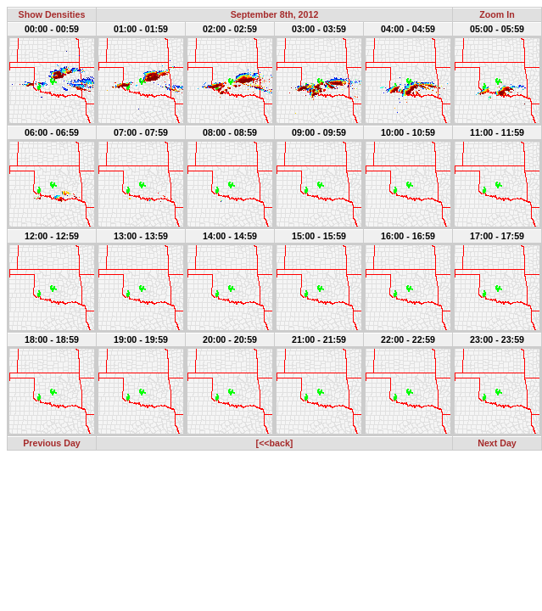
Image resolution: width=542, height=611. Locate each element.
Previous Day (52, 443)
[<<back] (274, 443)
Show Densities (52, 14)
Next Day (497, 443)
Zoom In (496, 14)
